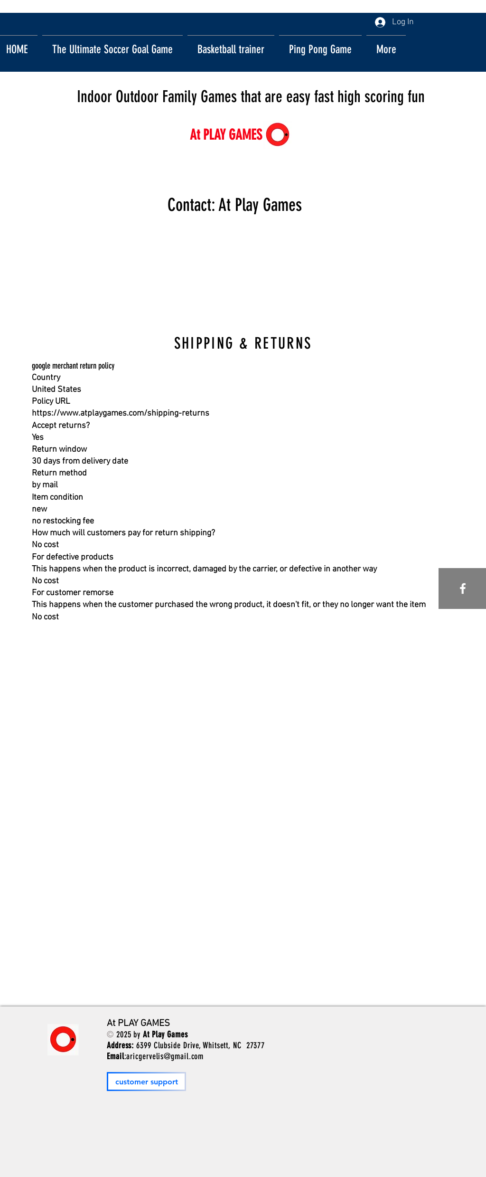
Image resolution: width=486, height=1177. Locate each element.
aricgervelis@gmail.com (165, 1056)
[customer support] (146, 1081)
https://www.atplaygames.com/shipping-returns (120, 413)
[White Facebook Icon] (463, 588)
